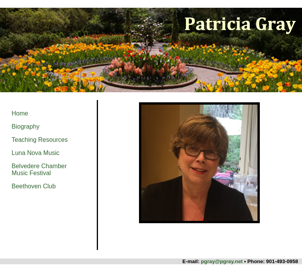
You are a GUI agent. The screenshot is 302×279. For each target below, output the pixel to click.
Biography (25, 126)
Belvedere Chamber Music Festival (39, 169)
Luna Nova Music (36, 153)
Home (20, 113)
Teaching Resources (40, 139)
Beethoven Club (34, 186)
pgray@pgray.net (222, 261)
